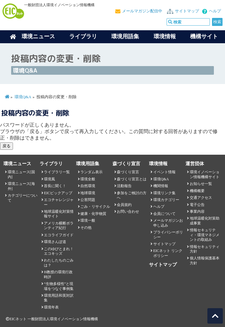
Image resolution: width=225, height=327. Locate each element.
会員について (164, 214)
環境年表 (51, 307)
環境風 (49, 179)
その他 (85, 227)
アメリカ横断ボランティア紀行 (59, 225)
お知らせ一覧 (201, 184)
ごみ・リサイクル (95, 206)
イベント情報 (164, 172)
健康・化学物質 (93, 214)
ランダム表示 (91, 172)
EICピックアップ (58, 193)
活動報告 (124, 186)
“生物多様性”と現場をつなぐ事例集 (59, 286)
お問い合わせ (128, 211)
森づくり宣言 (128, 172)
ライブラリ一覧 (57, 172)
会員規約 (124, 205)
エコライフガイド (59, 235)
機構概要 (197, 191)
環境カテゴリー (166, 200)
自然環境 (87, 186)
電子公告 (197, 205)
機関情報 (160, 186)
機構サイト (204, 36)
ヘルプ (215, 11)
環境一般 (87, 220)
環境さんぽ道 (55, 242)
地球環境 (87, 193)
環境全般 (87, 179)
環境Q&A (23, 97)
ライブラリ (83, 36)
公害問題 (87, 200)
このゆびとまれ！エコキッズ (59, 251)
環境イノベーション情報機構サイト (204, 174)
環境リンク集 (164, 193)
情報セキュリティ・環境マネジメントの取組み (204, 235)
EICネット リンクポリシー (167, 253)
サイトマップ (187, 11)
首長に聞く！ (55, 186)
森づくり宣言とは (131, 179)
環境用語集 (125, 36)
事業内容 (197, 211)
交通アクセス (201, 197)
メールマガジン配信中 (142, 11)
